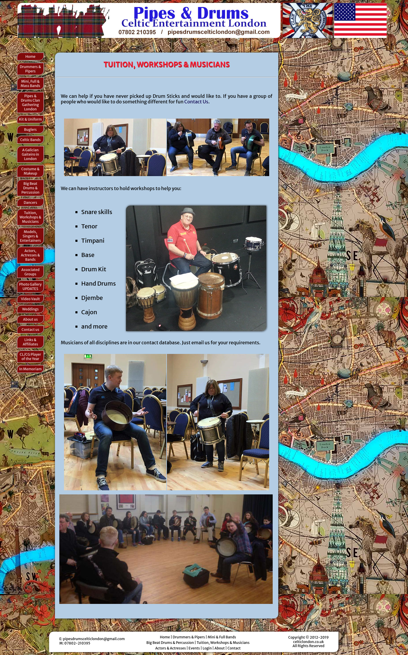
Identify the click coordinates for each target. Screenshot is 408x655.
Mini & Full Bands (222, 637)
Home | (166, 637)
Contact (234, 648)
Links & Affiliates (30, 342)
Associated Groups (30, 271)
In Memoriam (30, 369)
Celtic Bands (30, 140)
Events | (196, 648)
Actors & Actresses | (172, 648)
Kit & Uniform (30, 119)
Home (30, 56)
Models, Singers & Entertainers (30, 236)
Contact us (30, 329)
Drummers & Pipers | (190, 637)
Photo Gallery (30, 286)
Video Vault (30, 299)
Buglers (30, 129)
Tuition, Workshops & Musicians (31, 217)
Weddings (30, 309)
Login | (209, 648)
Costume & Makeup (30, 171)
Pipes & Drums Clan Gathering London (30, 102)
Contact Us (196, 102)
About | (221, 648)
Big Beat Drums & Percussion (30, 187)
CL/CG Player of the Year (30, 356)
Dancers (30, 202)
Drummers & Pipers (30, 69)
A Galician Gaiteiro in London (30, 154)
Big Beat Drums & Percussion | (171, 642)
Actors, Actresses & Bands (30, 255)
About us (30, 319)
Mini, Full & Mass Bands (30, 83)
